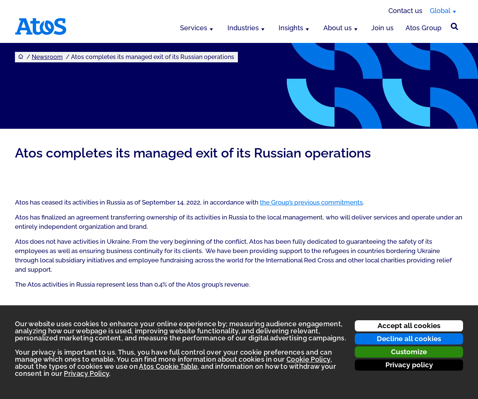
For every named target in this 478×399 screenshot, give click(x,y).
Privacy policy (409, 365)
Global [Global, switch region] (440, 11)
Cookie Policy (308, 359)
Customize (409, 351)
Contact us (405, 11)
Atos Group (423, 28)
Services (193, 28)
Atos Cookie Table (168, 366)
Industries (243, 28)
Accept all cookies (409, 325)
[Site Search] (454, 26)
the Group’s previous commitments (311, 202)
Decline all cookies (409, 338)
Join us (382, 28)
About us (337, 28)
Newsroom (47, 56)
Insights (291, 28)
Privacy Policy (86, 373)
